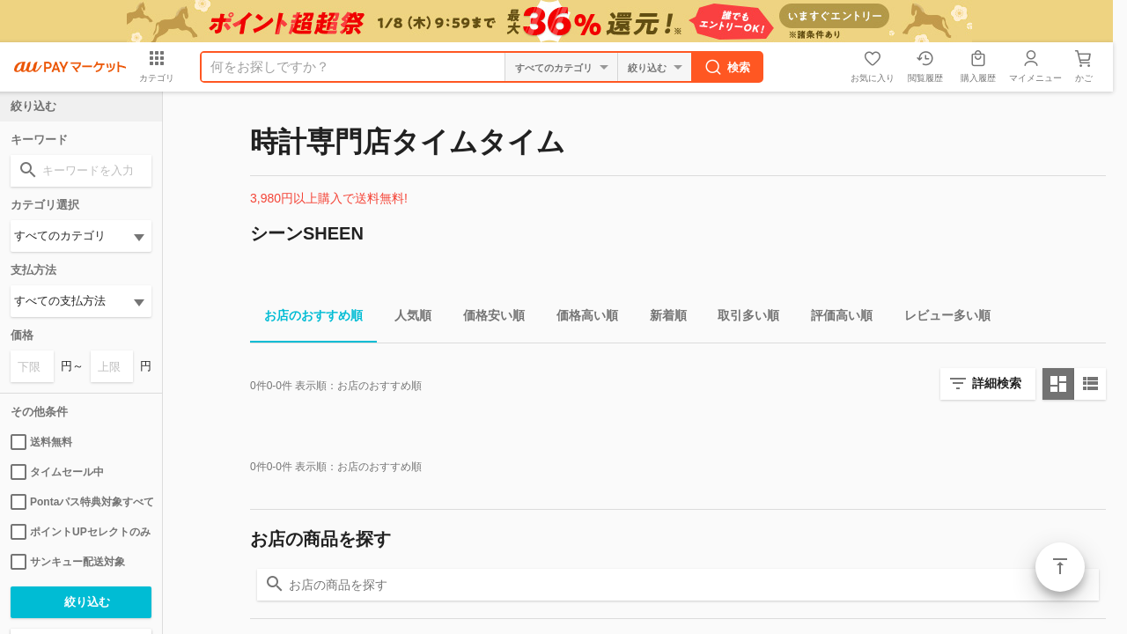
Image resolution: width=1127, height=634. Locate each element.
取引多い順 (741, 318)
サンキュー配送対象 (68, 562)
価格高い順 (580, 318)
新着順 (661, 318)
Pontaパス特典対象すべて (81, 502)
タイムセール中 (57, 472)
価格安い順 (487, 318)
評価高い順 (835, 318)
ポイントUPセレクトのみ (81, 532)
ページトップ (1060, 567)
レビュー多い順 (940, 318)
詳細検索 (996, 383)
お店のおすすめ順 (306, 318)
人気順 (405, 318)
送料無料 (41, 442)
